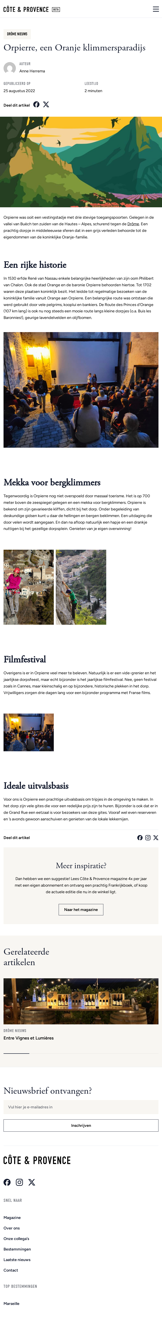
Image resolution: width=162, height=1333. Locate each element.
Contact (11, 1270)
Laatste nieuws (17, 1259)
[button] (16, 1053)
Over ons (12, 1228)
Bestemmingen (17, 1249)
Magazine (12, 1217)
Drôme (133, 224)
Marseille (11, 1303)
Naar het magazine (81, 909)
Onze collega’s (16, 1238)
